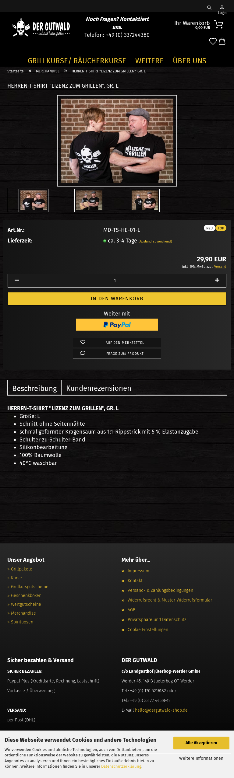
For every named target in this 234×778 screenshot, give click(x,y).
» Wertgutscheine (24, 604)
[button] (222, 41)
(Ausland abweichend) (155, 241)
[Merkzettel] (213, 41)
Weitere (149, 61)
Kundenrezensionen (98, 388)
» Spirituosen (20, 622)
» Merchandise (21, 613)
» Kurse (14, 578)
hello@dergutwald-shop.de (161, 710)
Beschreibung (34, 388)
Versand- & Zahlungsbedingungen (160, 590)
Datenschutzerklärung (121, 766)
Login (222, 8)
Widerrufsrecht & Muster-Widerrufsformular (170, 600)
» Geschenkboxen (24, 595)
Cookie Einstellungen (148, 629)
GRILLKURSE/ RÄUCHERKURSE (77, 61)
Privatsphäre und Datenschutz (157, 619)
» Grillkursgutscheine (27, 586)
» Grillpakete (19, 569)
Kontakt (135, 580)
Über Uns (189, 61)
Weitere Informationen (201, 758)
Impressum (138, 571)
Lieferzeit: (20, 240)
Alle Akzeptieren (201, 742)
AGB (131, 609)
